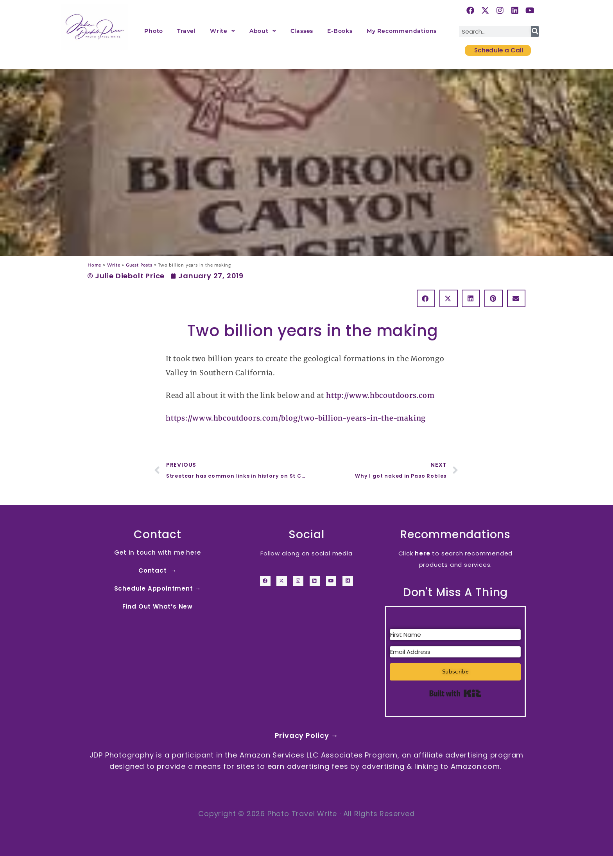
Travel (186, 30)
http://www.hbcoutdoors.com (380, 395)
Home (94, 265)
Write (222, 31)
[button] (426, 298)
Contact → (157, 570)
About (262, 31)
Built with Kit (455, 693)
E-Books (340, 30)
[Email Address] (455, 651)
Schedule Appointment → (157, 588)
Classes (302, 30)
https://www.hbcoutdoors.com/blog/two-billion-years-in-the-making (296, 418)
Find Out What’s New (157, 606)
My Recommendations (402, 30)
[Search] (535, 31)
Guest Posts (139, 265)
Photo (153, 30)
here (422, 553)
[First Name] (455, 634)
